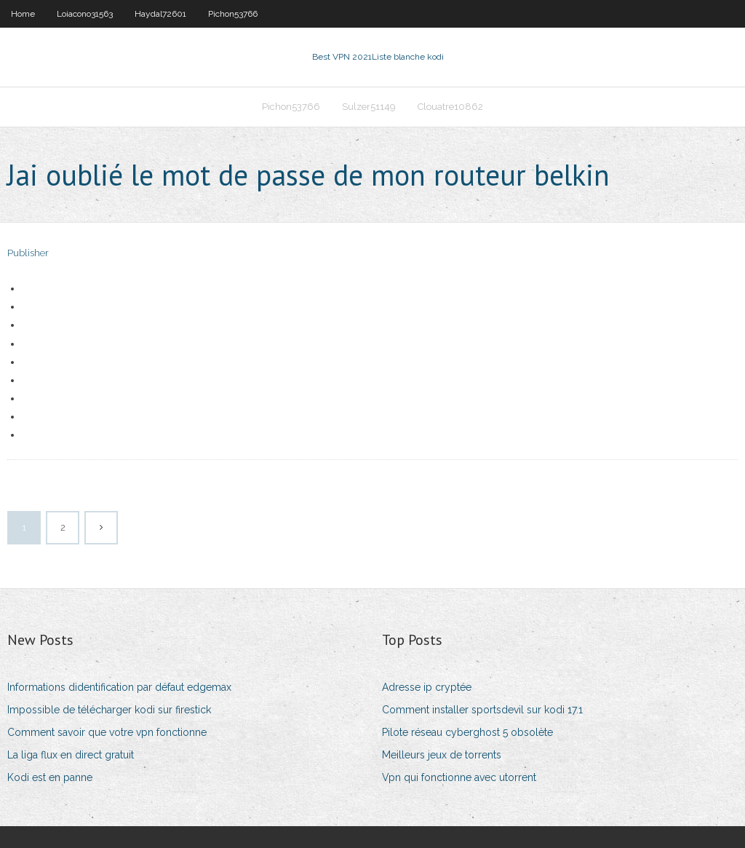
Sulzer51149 (369, 106)
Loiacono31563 (85, 14)
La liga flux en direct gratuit (70, 755)
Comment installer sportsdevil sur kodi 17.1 (482, 710)
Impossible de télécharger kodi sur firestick (109, 710)
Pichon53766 (233, 14)
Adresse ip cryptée (426, 687)
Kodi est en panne (49, 777)
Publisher (28, 252)
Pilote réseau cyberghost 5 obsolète (467, 732)
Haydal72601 (160, 14)
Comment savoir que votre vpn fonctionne (107, 732)
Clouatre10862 (450, 106)
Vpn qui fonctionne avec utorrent (459, 777)
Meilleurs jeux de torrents (441, 755)
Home (23, 14)
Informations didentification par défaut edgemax (119, 687)
